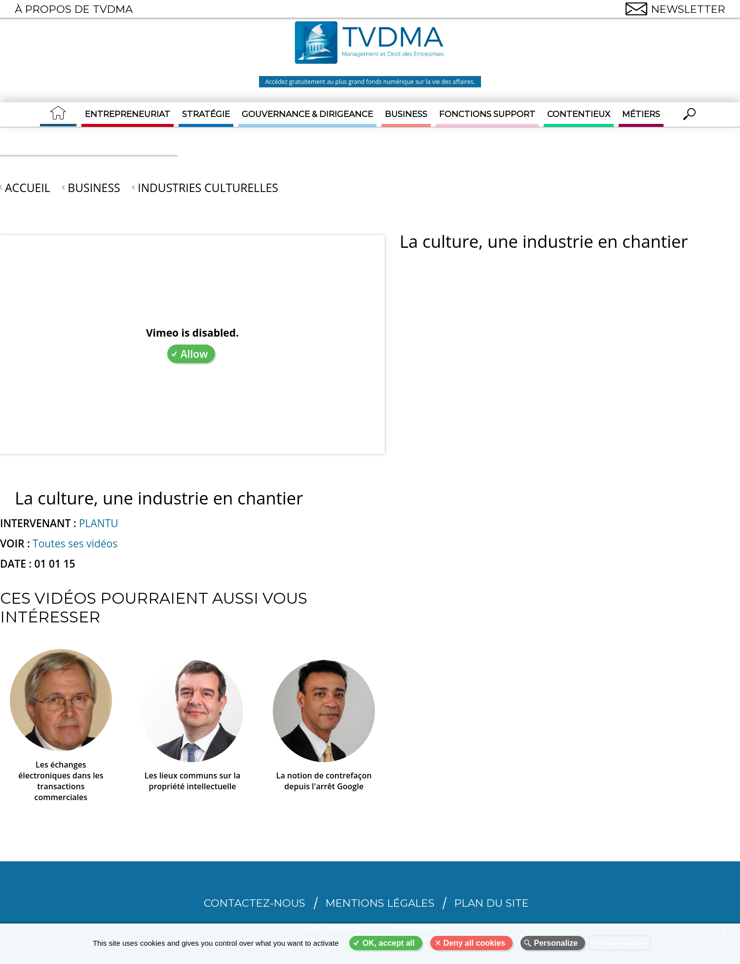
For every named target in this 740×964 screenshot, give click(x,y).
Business (406, 114)
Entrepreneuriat (127, 114)
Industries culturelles (208, 187)
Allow (194, 354)
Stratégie (206, 114)
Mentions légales (380, 903)
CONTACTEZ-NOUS (254, 903)
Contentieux (578, 114)
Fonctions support (487, 114)
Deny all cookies (474, 943)
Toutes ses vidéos (75, 543)
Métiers (641, 114)
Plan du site (491, 903)
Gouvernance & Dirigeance (307, 114)
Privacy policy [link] (619, 943)
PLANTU (98, 523)
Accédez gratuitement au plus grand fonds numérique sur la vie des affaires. (370, 81)
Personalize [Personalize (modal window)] (556, 943)
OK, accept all (389, 943)
